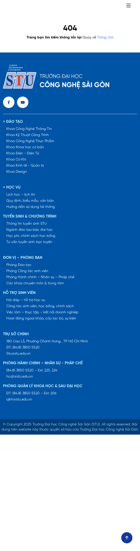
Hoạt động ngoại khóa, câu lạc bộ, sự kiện (41, 318)
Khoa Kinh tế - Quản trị (25, 166)
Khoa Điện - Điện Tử (22, 153)
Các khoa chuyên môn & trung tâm (35, 283)
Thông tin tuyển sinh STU (26, 224)
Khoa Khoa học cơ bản (25, 147)
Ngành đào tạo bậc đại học (29, 230)
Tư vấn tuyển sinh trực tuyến (29, 242)
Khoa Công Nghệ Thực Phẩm (30, 141)
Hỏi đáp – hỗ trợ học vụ (25, 300)
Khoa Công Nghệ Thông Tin (29, 129)
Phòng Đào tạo (18, 265)
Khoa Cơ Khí (16, 160)
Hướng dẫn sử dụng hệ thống (30, 207)
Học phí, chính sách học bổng (30, 236)
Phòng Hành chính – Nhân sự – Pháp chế (40, 277)
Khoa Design (16, 172)
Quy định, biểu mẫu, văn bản (30, 201)
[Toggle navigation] (128, 6)
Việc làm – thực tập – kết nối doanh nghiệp (42, 312)
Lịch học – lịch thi (20, 195)
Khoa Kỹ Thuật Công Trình (27, 135)
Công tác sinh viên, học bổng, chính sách (40, 306)
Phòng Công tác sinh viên (27, 271)
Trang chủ (105, 37)
